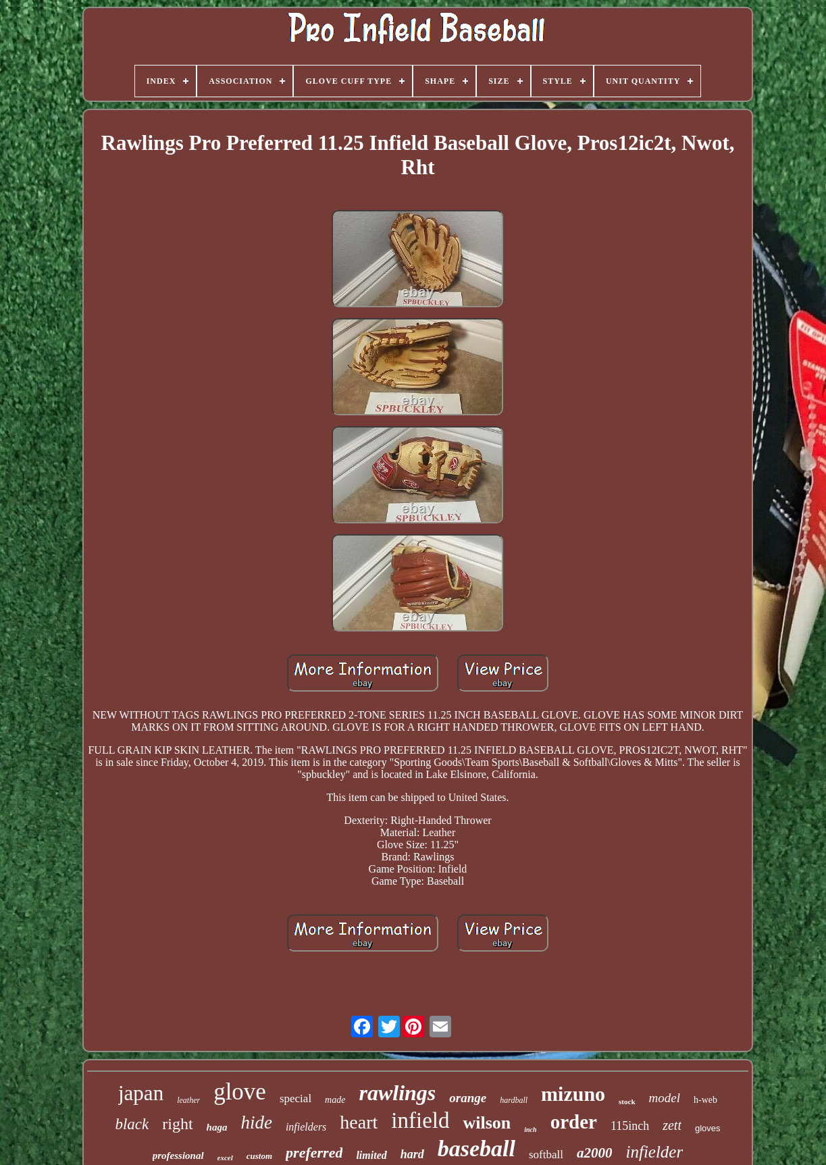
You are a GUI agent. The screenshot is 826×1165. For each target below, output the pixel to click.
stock (627, 1101)
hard (412, 1154)
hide (256, 1122)
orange (467, 1098)
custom (259, 1156)
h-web (705, 1100)
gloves (708, 1128)
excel (225, 1158)
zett (672, 1125)
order (573, 1122)
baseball (476, 1148)
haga (217, 1127)
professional (178, 1155)
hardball (513, 1100)
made (335, 1100)
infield (420, 1120)
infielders (306, 1127)
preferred (314, 1152)
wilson (487, 1123)
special (295, 1098)
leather (188, 1100)
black (132, 1124)
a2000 (595, 1153)
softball (546, 1154)
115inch (630, 1126)
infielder (654, 1152)
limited (371, 1155)
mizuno (573, 1094)
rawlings (397, 1093)
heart (359, 1122)
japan (140, 1093)
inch (530, 1129)
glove (239, 1092)
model (664, 1098)
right (177, 1124)
